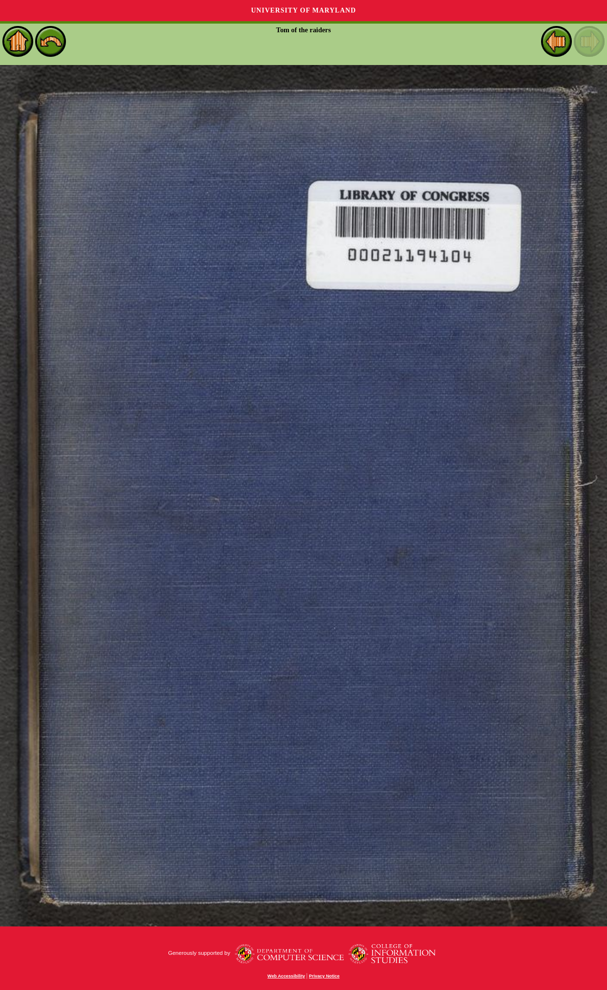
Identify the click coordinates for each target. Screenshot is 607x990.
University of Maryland (303, 10)
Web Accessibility (286, 976)
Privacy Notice (324, 976)
